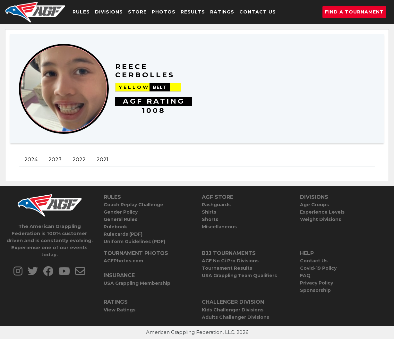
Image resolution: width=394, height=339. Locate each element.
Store (137, 12)
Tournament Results (227, 268)
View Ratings (119, 310)
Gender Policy (121, 212)
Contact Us (257, 12)
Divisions (109, 12)
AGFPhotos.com (123, 261)
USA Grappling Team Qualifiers (239, 275)
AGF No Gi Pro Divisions (230, 261)
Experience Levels (322, 212)
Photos (164, 12)
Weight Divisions (320, 219)
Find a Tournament (354, 12)
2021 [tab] (102, 160)
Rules (81, 12)
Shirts (209, 212)
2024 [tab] (31, 160)
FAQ (305, 275)
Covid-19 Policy (318, 268)
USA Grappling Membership (137, 283)
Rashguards (216, 205)
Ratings (222, 12)
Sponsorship (315, 290)
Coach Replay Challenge (133, 205)
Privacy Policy (316, 283)
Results (193, 12)
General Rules (120, 219)
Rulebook (115, 227)
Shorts (210, 219)
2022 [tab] (79, 160)
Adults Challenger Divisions (235, 317)
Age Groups (314, 205)
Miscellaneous (219, 227)
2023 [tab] (55, 160)
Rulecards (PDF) (123, 234)
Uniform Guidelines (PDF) (134, 241)
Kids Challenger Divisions (232, 310)
